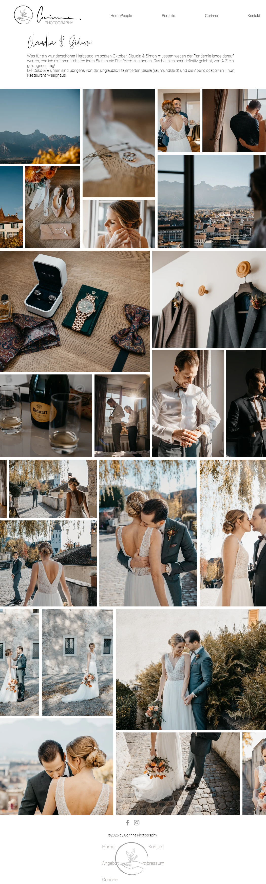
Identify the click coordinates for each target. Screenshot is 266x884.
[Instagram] (136, 822)
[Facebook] (127, 822)
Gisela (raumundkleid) (160, 70)
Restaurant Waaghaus (46, 75)
